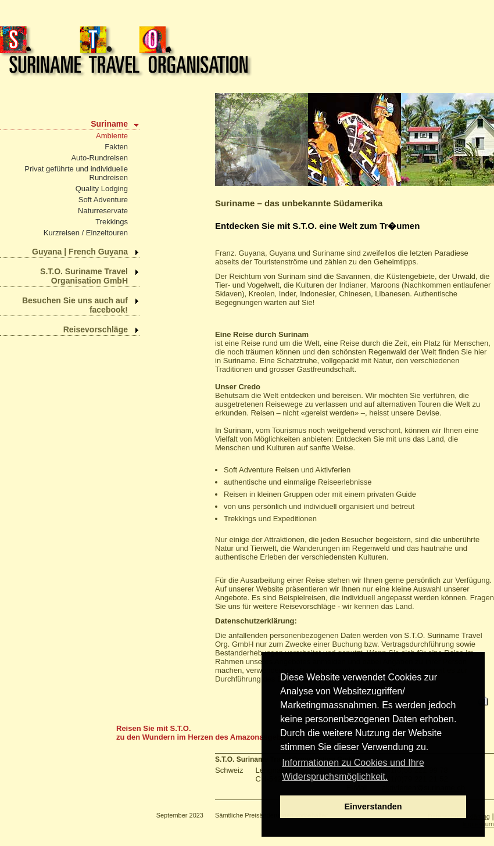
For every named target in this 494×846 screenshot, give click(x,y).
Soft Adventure (103, 199)
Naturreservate (103, 210)
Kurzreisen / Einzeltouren (86, 232)
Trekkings (111, 221)
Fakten (116, 146)
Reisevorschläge (95, 329)
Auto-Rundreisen (99, 157)
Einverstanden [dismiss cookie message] (373, 806)
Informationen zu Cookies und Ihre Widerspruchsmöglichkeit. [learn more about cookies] (353, 770)
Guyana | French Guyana (80, 251)
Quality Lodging (102, 188)
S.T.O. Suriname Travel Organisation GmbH (84, 276)
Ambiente (112, 135)
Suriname (109, 123)
